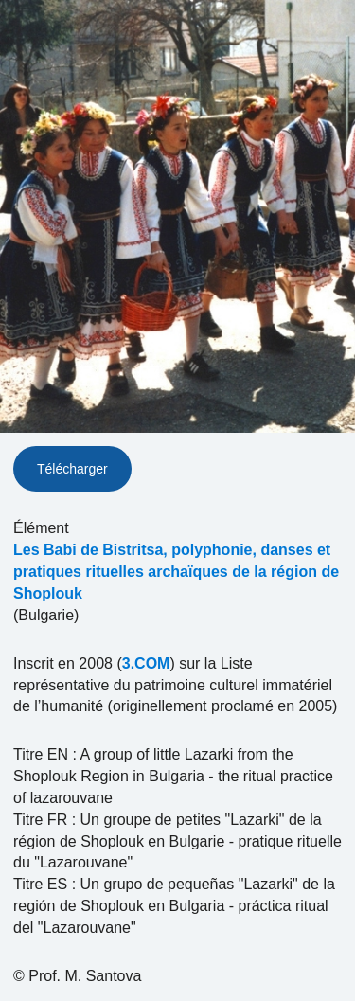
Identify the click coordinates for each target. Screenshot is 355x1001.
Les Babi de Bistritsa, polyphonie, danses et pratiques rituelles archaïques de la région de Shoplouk (176, 571)
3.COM (146, 663)
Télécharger (72, 468)
